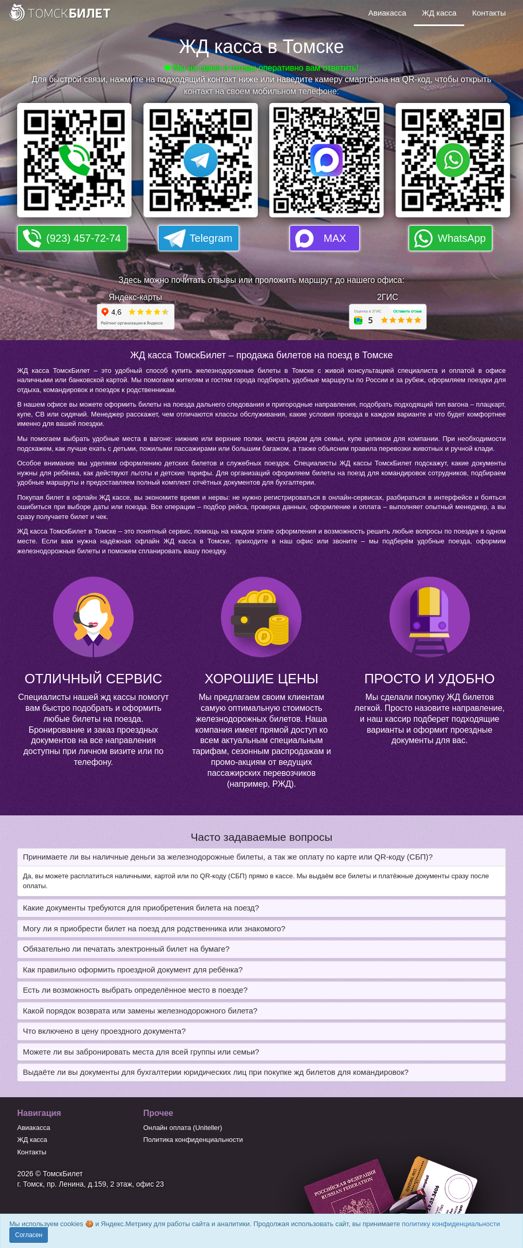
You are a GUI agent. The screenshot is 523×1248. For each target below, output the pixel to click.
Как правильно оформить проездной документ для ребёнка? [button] (133, 969)
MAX (335, 238)
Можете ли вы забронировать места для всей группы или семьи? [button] (141, 1051)
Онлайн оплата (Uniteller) (183, 1128)
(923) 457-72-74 (83, 238)
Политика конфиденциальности (193, 1139)
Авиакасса (387, 12)
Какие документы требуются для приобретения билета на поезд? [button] (141, 907)
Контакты (489, 12)
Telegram (211, 238)
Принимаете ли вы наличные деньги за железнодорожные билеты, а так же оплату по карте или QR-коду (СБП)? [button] (228, 856)
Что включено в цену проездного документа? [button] (104, 1030)
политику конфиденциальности (451, 1224)
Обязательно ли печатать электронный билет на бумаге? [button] (126, 948)
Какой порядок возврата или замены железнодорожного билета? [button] (140, 1010)
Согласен (28, 1235)
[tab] (261, 857)
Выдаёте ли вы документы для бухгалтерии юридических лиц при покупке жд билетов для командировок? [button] (216, 1072)
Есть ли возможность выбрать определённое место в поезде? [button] (135, 989)
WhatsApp (462, 238)
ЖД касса (439, 12)
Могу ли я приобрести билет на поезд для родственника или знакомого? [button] (154, 928)
